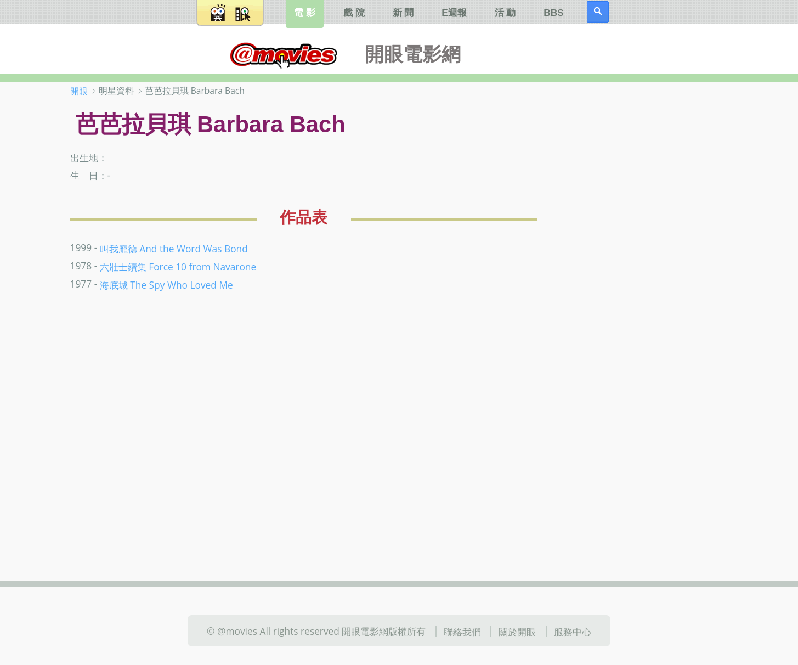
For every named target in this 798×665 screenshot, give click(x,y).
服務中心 (572, 631)
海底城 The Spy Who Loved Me (166, 284)
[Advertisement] (656, 257)
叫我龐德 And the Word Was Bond (174, 248)
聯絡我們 (462, 631)
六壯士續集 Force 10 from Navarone (178, 266)
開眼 (79, 91)
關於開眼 (517, 631)
